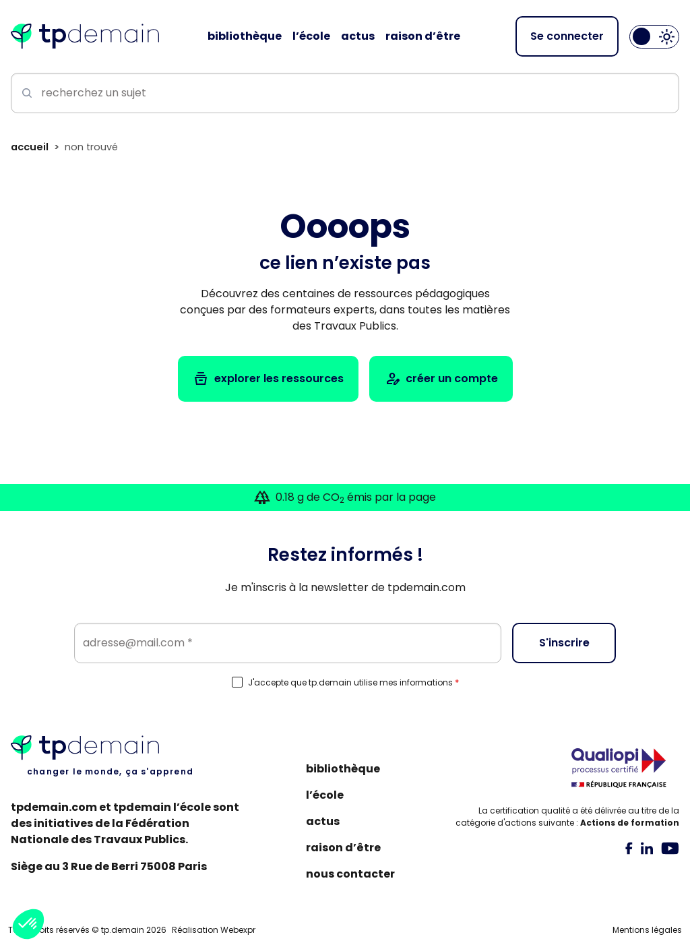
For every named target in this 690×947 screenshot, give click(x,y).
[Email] (287, 643)
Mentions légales (647, 930)
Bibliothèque (343, 768)
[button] (28, 924)
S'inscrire (564, 642)
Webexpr (237, 930)
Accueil (30, 147)
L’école (325, 795)
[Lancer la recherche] (24, 93)
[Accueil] (85, 36)
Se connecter (567, 36)
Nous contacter (350, 874)
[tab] (629, 848)
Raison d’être (343, 847)
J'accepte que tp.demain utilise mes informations (353, 683)
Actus (323, 821)
